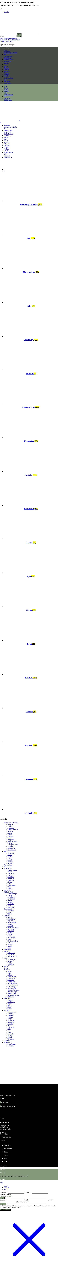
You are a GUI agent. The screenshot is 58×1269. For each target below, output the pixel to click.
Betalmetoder (8, 1149)
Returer (6, 1158)
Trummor (6, 73)
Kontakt (2, 1179)
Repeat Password (22, 1202)
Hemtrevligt (7, 58)
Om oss (6, 1152)
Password (28, 1192)
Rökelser (6, 68)
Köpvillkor (7, 1145)
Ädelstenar (7, 51)
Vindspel (6, 74)
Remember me (6, 1194)
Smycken (6, 71)
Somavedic (7, 81)
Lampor (6, 63)
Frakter (6, 1155)
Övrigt (6, 76)
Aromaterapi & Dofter (10, 53)
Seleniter (6, 69)
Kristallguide (8, 83)
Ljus (5, 64)
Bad (5, 54)
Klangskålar (7, 61)
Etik (5, 80)
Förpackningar (8, 56)
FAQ (1, 8)
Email (27, 1200)
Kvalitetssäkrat (8, 78)
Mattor (6, 66)
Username (3, 1192)
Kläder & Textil (8, 59)
